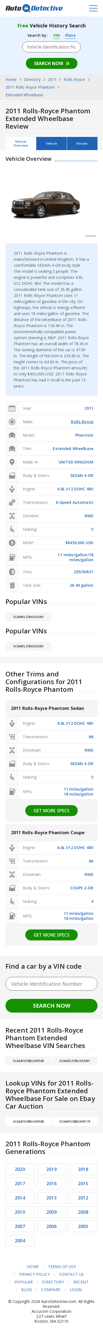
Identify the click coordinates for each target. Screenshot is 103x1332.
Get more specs (52, 811)
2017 (20, 1184)
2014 (20, 1198)
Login (76, 1289)
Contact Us (71, 1274)
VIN (56, 35)
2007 (20, 1226)
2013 (51, 1198)
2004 (20, 1241)
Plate (70, 35)
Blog (26, 1289)
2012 (83, 1198)
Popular (24, 1282)
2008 (83, 1212)
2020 (20, 1169)
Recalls (82, 143)
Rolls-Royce (82, 421)
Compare (50, 1289)
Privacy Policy (34, 1274)
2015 (83, 1184)
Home (33, 1266)
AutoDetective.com (34, 8)
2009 (51, 1212)
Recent (80, 1282)
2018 (83, 1169)
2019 (51, 1169)
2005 (83, 1226)
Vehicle (51, 143)
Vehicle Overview (20, 143)
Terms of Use (62, 1266)
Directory (53, 1282)
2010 (20, 1212)
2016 (51, 1184)
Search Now (48, 63)
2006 (51, 1226)
